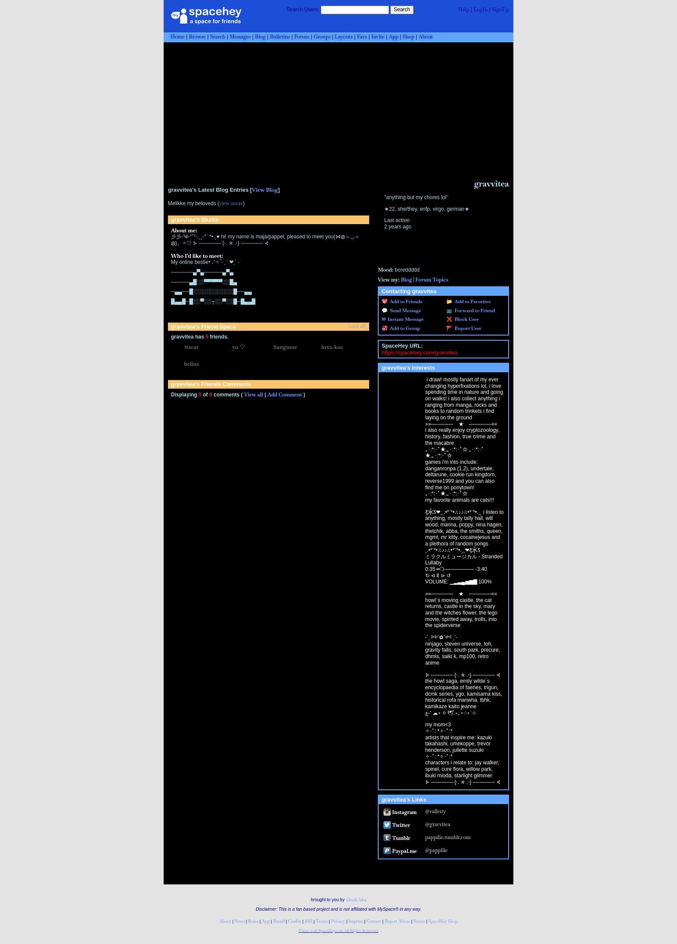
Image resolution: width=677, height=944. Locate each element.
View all (253, 394)
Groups (322, 36)
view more (231, 203)
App (393, 36)
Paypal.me (400, 851)
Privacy (338, 921)
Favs (362, 36)
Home (178, 36)
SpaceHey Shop (443, 921)
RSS (309, 921)
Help (463, 9)
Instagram (400, 812)
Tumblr (396, 838)
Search (402, 9)
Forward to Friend (473, 310)
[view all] (357, 326)
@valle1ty (435, 811)
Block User (465, 319)
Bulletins (280, 36)
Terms (322, 921)
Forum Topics (431, 279)
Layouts (344, 36)
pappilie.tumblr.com (448, 837)
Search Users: (302, 9)
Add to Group (404, 328)
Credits (294, 921)
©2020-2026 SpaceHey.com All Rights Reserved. (338, 930)
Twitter (396, 825)
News (239, 921)
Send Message (404, 310)
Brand (279, 921)
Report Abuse (397, 921)
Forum (301, 36)
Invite (378, 36)
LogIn (481, 9)
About (425, 36)
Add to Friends (405, 301)
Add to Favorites (471, 301)
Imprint (355, 921)
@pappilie (436, 850)
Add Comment (284, 394)
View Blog (265, 189)
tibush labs (356, 900)
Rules (253, 921)
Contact (374, 921)
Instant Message (405, 319)
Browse (197, 36)
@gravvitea (437, 824)
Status (419, 921)
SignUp (500, 9)
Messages (240, 36)
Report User (466, 328)
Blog (260, 36)
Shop (408, 36)
